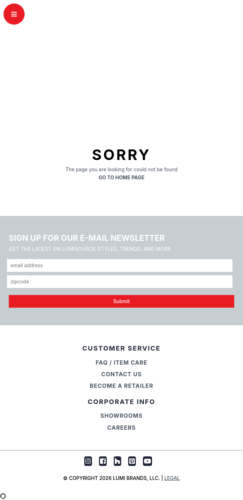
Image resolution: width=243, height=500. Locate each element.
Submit (121, 301)
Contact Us (121, 374)
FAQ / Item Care (121, 362)
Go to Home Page (122, 177)
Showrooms (121, 415)
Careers (121, 427)
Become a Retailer (121, 385)
